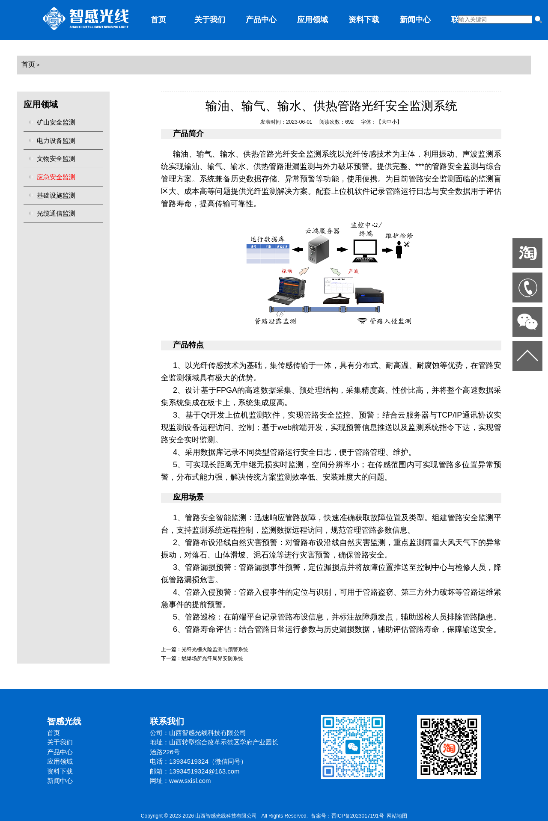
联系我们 (167, 721)
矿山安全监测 (56, 122)
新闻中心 (415, 19)
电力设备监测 (56, 140)
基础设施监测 (56, 195)
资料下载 (363, 19)
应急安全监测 (56, 177)
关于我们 (209, 19)
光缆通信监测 (56, 213)
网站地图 (397, 816)
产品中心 (261, 19)
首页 (158, 19)
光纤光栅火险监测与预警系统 (215, 649)
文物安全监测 (56, 158)
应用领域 (312, 19)
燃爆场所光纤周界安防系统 (212, 658)
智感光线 (64, 721)
